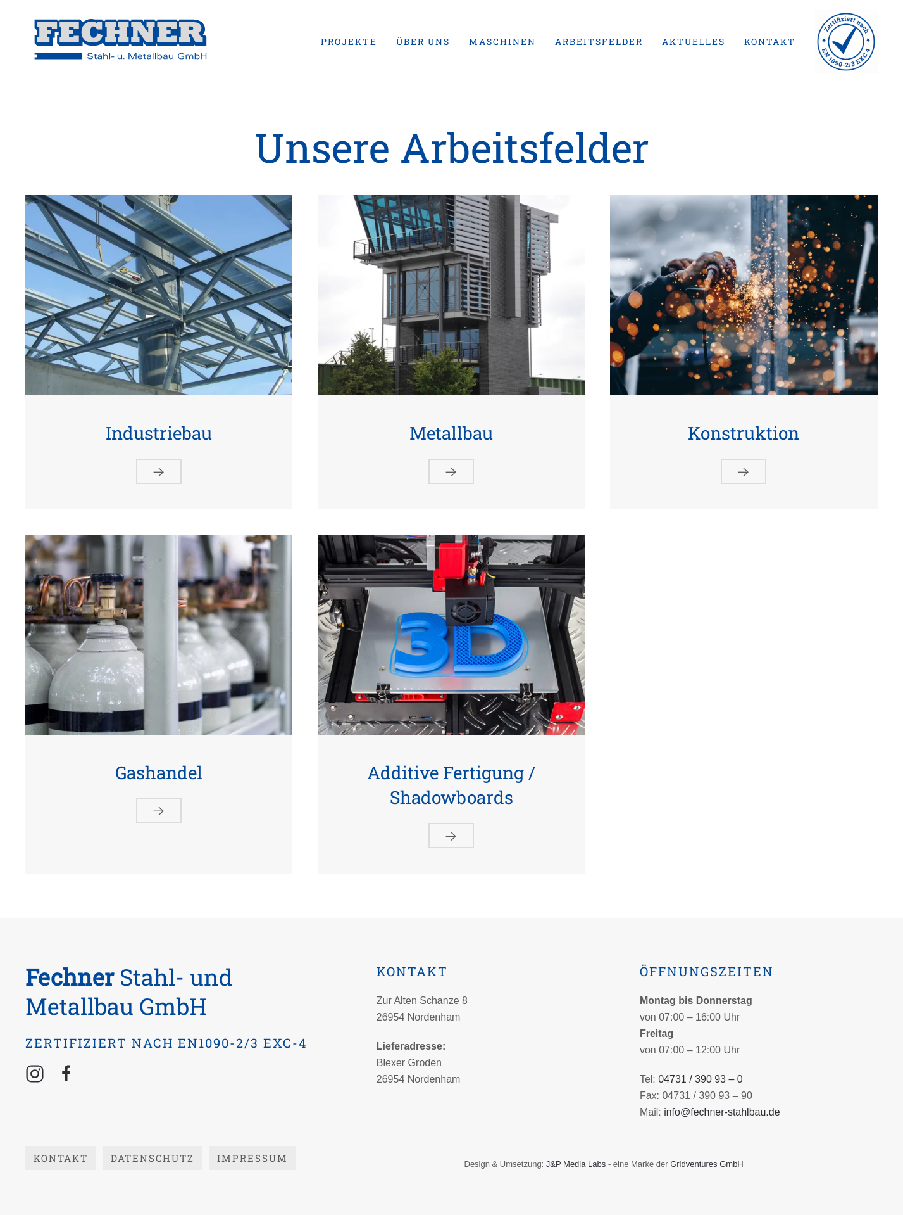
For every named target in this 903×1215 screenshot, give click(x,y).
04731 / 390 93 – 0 (700, 1079)
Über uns (423, 41)
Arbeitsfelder (599, 41)
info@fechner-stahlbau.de (722, 1112)
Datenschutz (152, 1158)
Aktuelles (693, 41)
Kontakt (769, 41)
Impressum (252, 1158)
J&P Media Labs (576, 1164)
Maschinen (502, 41)
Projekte (349, 41)
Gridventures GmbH (707, 1164)
